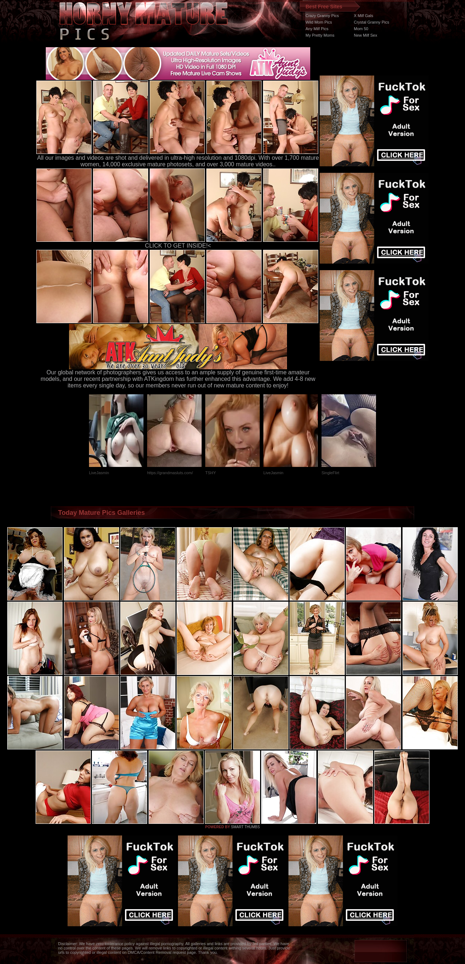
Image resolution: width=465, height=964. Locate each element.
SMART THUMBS (245, 827)
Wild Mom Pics (319, 22)
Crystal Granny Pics (371, 22)
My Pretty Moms (320, 35)
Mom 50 (361, 29)
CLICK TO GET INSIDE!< (178, 246)
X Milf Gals (363, 15)
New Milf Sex (365, 35)
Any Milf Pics (317, 29)
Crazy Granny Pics (322, 15)
